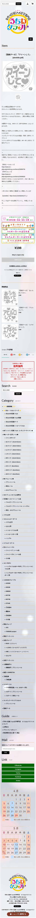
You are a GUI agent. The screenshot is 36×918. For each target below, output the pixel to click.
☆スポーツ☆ (7, 684)
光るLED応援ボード (12, 422)
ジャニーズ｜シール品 (12, 550)
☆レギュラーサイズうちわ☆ (12, 700)
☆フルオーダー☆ (8, 543)
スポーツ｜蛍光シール (12, 695)
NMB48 (8, 591)
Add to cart (18, 259)
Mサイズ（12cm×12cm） (13, 458)
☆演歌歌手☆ (7, 664)
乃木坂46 (8, 607)
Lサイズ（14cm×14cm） (13, 454)
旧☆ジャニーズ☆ (8, 547)
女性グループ (7, 640)
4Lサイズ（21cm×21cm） (14, 442)
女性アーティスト (8, 660)
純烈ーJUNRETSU (9, 672)
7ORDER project (11, 631)
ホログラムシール (11, 490)
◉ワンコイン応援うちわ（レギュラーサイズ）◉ (18, 430)
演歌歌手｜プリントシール (14, 667)
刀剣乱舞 (6, 676)
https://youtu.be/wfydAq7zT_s (18, 196)
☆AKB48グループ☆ (9, 580)
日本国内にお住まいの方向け (18, 266)
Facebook (18, 777)
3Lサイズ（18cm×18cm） (14, 446)
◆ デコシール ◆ (8, 479)
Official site (18, 765)
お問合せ (6, 727)
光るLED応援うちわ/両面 (13, 418)
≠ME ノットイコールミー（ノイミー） (17, 651)
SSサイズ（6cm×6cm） (13, 470)
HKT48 (8, 595)
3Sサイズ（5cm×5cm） (13, 474)
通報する (18, 272)
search (19, 3)
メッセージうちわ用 (12, 530)
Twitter (18, 773)
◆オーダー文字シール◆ (10, 434)
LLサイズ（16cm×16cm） (14, 450)
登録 (5, 752)
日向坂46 (8, 615)
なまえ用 (8, 526)
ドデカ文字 (6, 515)
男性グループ (7, 624)
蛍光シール (9, 486)
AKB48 (8, 583)
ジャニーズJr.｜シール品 (13, 554)
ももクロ (8, 655)
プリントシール (10, 482)
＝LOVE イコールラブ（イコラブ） (16, 647)
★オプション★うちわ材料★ (12, 495)
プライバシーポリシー (10, 730)
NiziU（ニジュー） (11, 643)
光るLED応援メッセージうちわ (15, 426)
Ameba (18, 780)
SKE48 (8, 587)
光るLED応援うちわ (12, 413)
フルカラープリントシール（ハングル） (18, 506)
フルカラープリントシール (14, 502)
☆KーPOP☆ (7, 563)
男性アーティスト (8, 636)
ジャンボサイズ (10, 438)
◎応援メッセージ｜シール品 (12, 499)
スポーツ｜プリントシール (14, 691)
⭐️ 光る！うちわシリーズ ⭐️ (12, 410)
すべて (5, 354)
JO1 (7, 627)
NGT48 (8, 599)
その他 (8, 558)
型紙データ (6, 708)
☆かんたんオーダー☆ (10, 519)
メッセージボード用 (12, 534)
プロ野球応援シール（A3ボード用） (17, 687)
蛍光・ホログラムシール (13, 510)
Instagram (18, 769)
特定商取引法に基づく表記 (11, 733)
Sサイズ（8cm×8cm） (13, 466)
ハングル (8, 538)
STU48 (8, 603)
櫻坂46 (8, 611)
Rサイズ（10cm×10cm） (13, 462)
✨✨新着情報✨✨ (9, 406)
